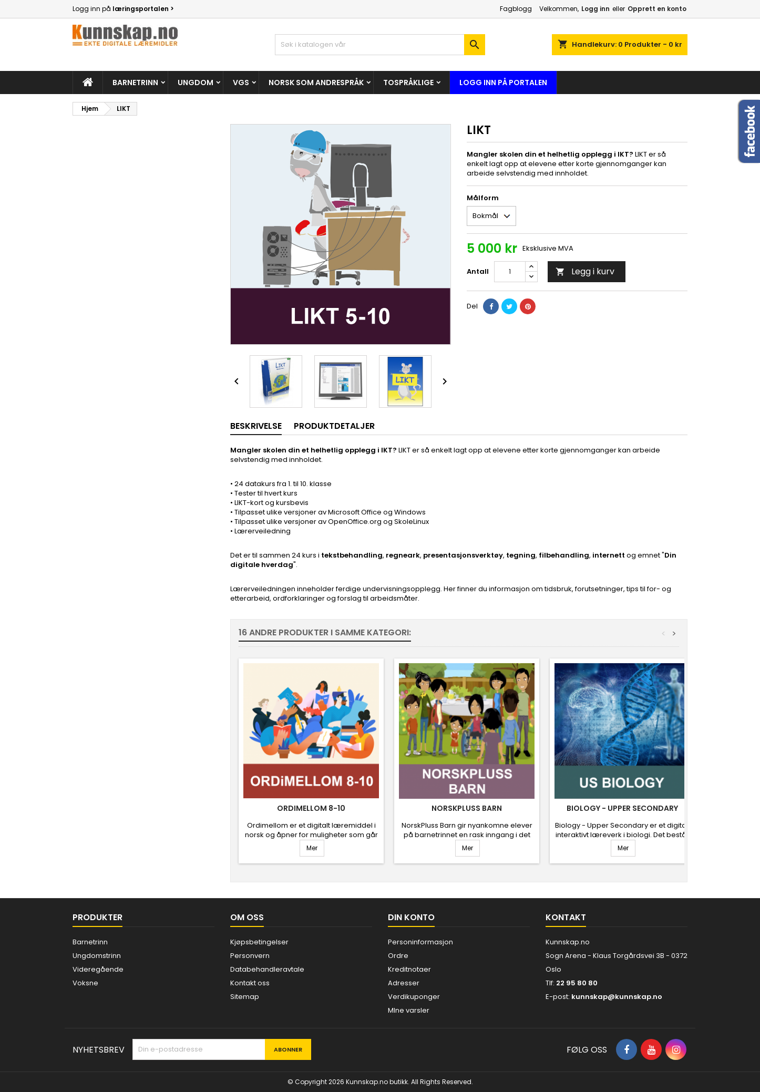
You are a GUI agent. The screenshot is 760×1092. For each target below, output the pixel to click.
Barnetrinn (135, 82)
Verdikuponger (414, 997)
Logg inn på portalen (503, 82)
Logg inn (595, 8)
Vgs (241, 82)
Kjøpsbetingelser (259, 942)
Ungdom (195, 82)
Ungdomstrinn (97, 956)
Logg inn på (123, 8)
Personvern (250, 956)
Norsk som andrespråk (316, 82)
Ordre (398, 956)
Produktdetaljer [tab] (334, 426)
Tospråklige (408, 82)
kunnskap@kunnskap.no (616, 997)
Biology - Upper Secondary (622, 808)
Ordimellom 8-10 (311, 808)
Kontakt (566, 917)
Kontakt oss (250, 983)
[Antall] (510, 271)
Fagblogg (516, 8)
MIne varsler (408, 1010)
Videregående (98, 969)
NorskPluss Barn (467, 808)
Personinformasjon (420, 942)
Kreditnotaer (409, 969)
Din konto (411, 917)
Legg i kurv (585, 271)
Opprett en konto (657, 8)
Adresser (403, 983)
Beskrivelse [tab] (256, 426)
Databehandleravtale (267, 969)
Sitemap (244, 997)
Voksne (85, 983)
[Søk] (380, 44)
